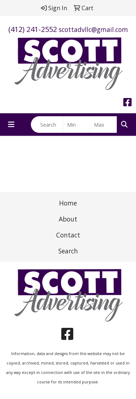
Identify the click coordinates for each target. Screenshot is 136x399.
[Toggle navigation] (11, 124)
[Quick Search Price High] (103, 124)
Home (68, 203)
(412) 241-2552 (32, 29)
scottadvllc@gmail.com (93, 29)
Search (68, 251)
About (68, 219)
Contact (68, 235)
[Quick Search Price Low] (76, 124)
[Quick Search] (47, 124)
